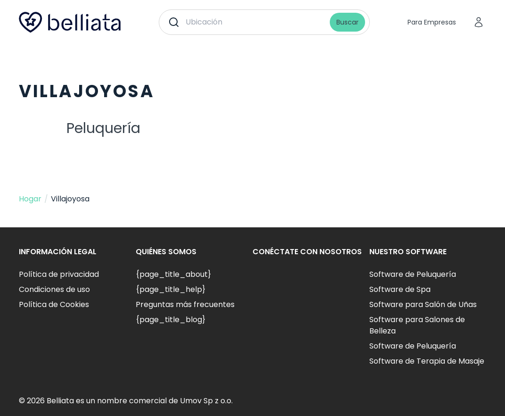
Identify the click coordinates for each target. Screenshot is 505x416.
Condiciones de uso (54, 289)
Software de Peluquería (412, 274)
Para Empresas (431, 22)
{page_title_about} (173, 274)
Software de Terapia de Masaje (426, 361)
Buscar (347, 22)
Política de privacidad (59, 274)
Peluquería (103, 128)
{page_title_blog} (170, 319)
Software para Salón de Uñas (423, 304)
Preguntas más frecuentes (185, 304)
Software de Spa (400, 289)
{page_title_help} (170, 289)
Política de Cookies (54, 304)
